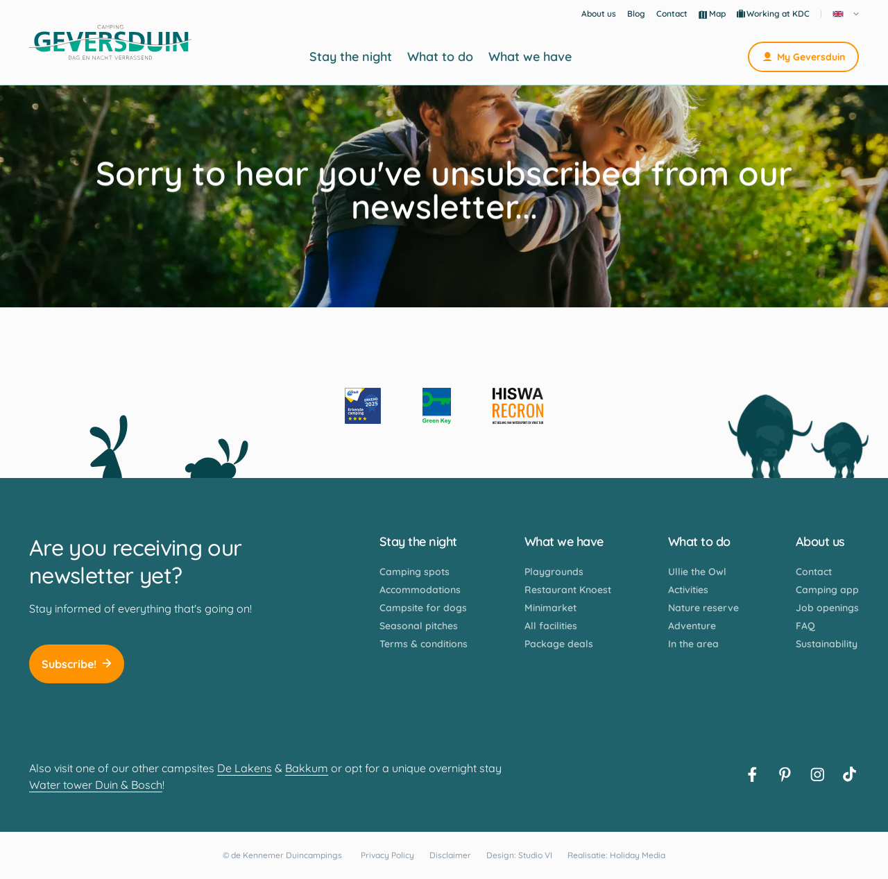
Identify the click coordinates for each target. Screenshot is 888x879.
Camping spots (414, 572)
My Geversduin (803, 57)
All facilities (550, 626)
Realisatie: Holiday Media (616, 855)
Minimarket (550, 608)
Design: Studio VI (519, 855)
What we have (530, 57)
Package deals (558, 644)
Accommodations (420, 590)
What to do (440, 57)
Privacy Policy (387, 855)
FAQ (805, 626)
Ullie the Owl (697, 572)
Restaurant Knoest (567, 590)
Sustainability (826, 644)
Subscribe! (77, 664)
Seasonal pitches (418, 626)
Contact (672, 13)
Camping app (827, 590)
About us (598, 13)
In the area (693, 644)
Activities (688, 590)
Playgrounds (553, 572)
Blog (636, 13)
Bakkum (306, 768)
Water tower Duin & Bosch (95, 785)
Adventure (692, 626)
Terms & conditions (423, 644)
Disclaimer (450, 855)
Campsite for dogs (423, 608)
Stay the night (350, 57)
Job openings (827, 608)
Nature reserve (703, 608)
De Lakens (244, 768)
